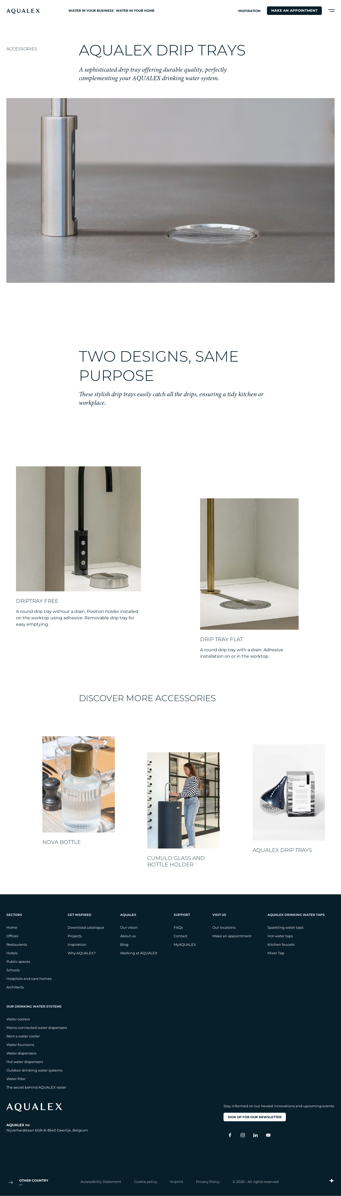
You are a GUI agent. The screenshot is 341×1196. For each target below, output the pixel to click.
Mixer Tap (275, 953)
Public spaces (18, 961)
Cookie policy (145, 1181)
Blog (124, 944)
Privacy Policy (208, 1181)
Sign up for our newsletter (255, 1117)
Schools (13, 970)
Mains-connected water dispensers (36, 1027)
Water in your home (135, 11)
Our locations (224, 927)
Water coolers (18, 1019)
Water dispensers (21, 1053)
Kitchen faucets (280, 944)
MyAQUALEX (185, 944)
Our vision (129, 927)
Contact (180, 936)
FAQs (178, 927)
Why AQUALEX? (82, 953)
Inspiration (249, 11)
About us (128, 936)
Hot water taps (280, 936)
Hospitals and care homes (28, 978)
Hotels (12, 953)
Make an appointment (294, 10)
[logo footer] (47, 1107)
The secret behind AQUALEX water (36, 1087)
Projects (75, 936)
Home (11, 927)
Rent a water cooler (23, 1036)
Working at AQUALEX (138, 953)
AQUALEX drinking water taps (296, 915)
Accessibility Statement (100, 1181)
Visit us (219, 915)
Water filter (16, 1079)
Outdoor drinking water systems (34, 1070)
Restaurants (16, 944)
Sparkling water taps (285, 927)
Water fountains (20, 1045)
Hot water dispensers (24, 1062)
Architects (15, 987)
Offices (12, 936)
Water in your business (91, 11)
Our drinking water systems (34, 1006)
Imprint (176, 1181)
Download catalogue (86, 927)
